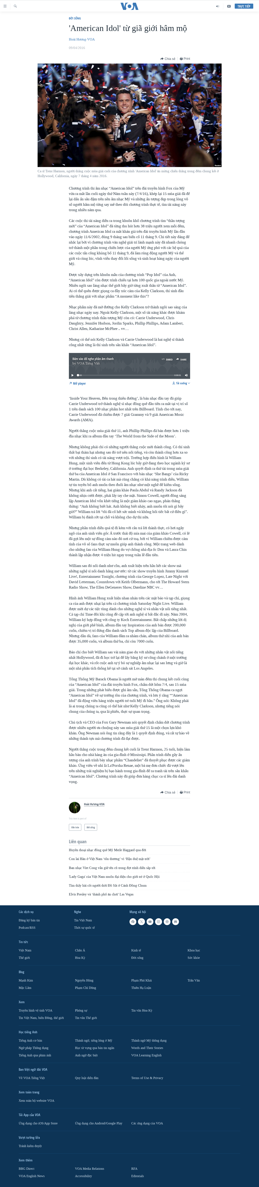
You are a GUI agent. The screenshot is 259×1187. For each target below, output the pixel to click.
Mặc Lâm (25, 988)
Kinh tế (136, 950)
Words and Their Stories (147, 1048)
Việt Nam (25, 950)
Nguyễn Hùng (84, 980)
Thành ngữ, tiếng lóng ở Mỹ (93, 1041)
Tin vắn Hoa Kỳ (141, 1010)
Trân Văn (194, 980)
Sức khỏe (194, 958)
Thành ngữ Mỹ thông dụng (149, 1041)
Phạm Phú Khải (141, 980)
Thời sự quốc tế (84, 928)
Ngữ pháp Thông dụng (33, 1048)
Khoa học (194, 950)
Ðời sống (75, 18)
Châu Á (80, 950)
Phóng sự (81, 1010)
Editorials (137, 1176)
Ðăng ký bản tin (29, 920)
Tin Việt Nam (83, 920)
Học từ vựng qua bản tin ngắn (94, 1048)
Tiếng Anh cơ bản (30, 1041)
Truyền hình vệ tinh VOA (35, 1010)
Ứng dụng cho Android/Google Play (98, 1123)
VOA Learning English (146, 1055)
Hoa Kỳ (80, 958)
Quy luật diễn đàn (86, 1078)
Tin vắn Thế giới (86, 1018)
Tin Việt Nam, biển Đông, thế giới (41, 1018)
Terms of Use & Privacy (147, 1078)
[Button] (167, 59)
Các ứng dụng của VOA (147, 1123)
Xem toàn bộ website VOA (36, 1100)
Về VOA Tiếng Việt (32, 1078)
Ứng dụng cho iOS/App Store (38, 1123)
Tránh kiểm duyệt (30, 1146)
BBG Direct (26, 1168)
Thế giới (24, 958)
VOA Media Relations (89, 1168)
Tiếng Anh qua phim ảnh (35, 1055)
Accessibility (83, 1176)
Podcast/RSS (27, 928)
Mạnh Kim (26, 980)
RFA (134, 1168)
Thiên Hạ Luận (141, 988)
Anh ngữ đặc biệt (86, 1055)
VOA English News (32, 1176)
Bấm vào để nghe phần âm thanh (93, 359)
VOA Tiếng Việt (88, 363)
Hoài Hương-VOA (82, 39)
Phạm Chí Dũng (85, 988)
